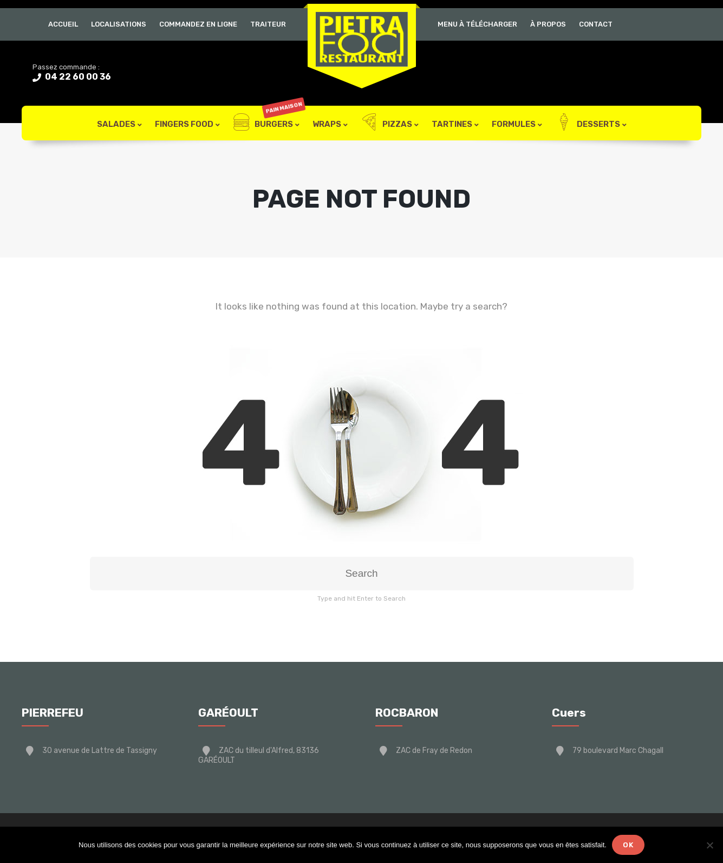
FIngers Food (184, 124)
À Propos (548, 24)
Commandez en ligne (198, 24)
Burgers (269, 123)
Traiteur (268, 24)
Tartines (452, 124)
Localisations (118, 24)
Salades (116, 124)
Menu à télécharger (477, 24)
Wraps (326, 124)
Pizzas (386, 123)
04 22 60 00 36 (77, 77)
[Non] (709, 845)
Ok (628, 845)
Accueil (63, 24)
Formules (514, 124)
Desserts (587, 123)
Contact (596, 24)
